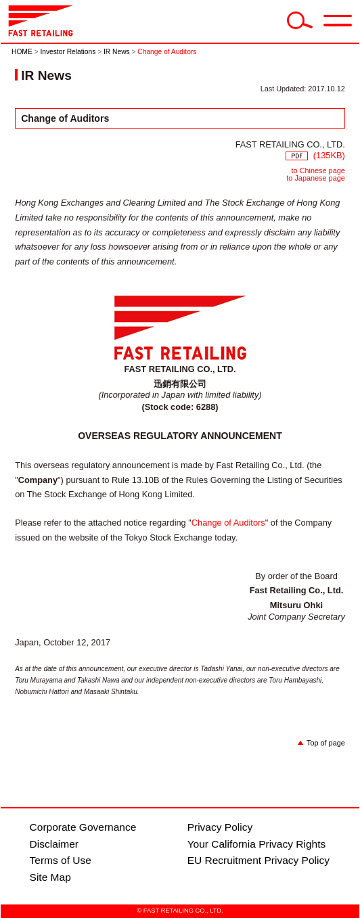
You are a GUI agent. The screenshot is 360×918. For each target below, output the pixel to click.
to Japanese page (315, 178)
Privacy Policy (220, 827)
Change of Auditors (228, 523)
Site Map (50, 877)
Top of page (326, 743)
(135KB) (315, 155)
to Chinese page (318, 170)
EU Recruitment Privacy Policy (258, 860)
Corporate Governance (83, 827)
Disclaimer (54, 844)
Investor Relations (67, 51)
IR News (117, 51)
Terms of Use (60, 860)
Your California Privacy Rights (256, 844)
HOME (22, 51)
